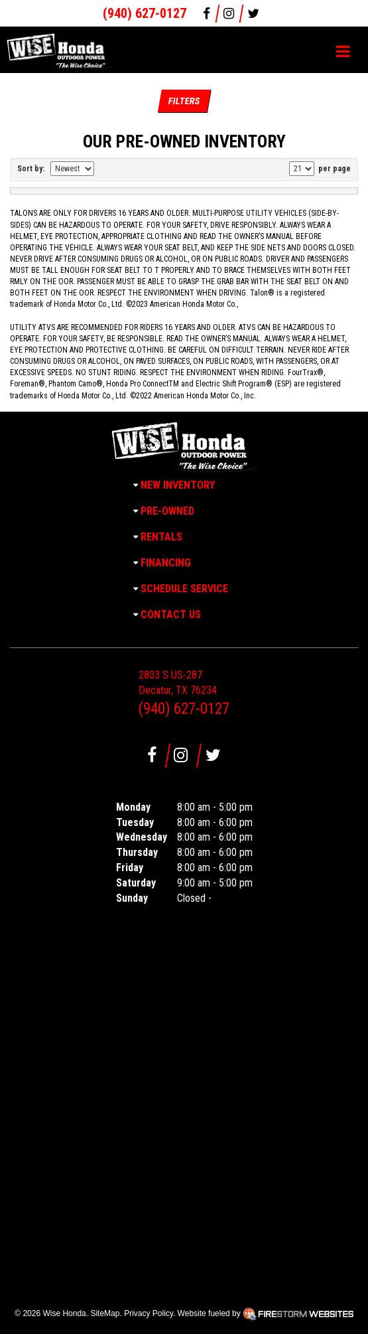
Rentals (161, 537)
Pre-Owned (167, 511)
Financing (166, 562)
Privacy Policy (148, 1313)
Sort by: (32, 168)
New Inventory (178, 485)
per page (333, 168)
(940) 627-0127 (144, 13)
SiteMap (104, 1313)
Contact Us (171, 614)
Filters (184, 101)
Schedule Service (184, 588)
